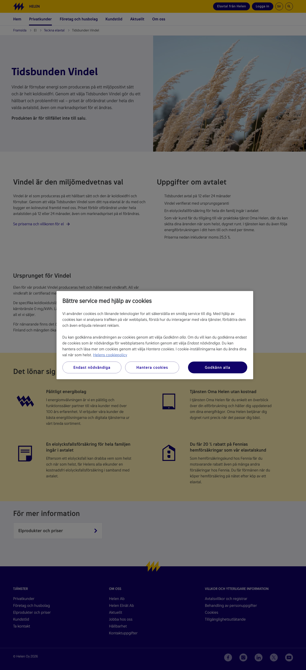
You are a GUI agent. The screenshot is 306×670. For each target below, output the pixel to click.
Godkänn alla (217, 367)
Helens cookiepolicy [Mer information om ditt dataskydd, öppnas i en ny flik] (110, 354)
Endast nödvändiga (91, 367)
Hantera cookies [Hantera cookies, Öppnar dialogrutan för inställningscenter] (152, 367)
